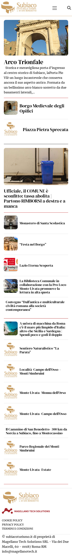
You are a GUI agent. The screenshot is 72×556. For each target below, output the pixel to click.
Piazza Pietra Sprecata (45, 129)
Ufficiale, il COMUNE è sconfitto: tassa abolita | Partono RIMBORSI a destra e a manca (34, 198)
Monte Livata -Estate (35, 469)
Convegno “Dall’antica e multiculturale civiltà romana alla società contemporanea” (35, 306)
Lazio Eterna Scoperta (36, 265)
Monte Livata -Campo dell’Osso (43, 413)
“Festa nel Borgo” (33, 244)
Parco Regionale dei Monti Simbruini (39, 448)
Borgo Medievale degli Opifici (42, 108)
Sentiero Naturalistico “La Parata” (39, 350)
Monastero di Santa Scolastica (42, 223)
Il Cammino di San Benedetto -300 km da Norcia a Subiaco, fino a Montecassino (36, 431)
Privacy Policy (13, 524)
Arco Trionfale (23, 62)
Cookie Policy (12, 520)
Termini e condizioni (17, 528)
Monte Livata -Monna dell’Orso (43, 392)
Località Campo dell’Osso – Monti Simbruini (40, 371)
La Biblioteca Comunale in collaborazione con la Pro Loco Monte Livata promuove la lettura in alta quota (43, 286)
